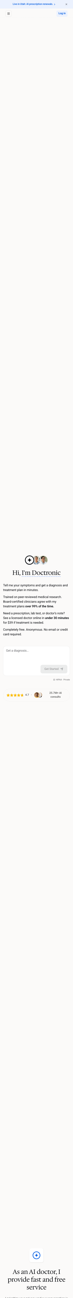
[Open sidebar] (8, 13)
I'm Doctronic (41, 573)
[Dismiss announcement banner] (66, 4)
